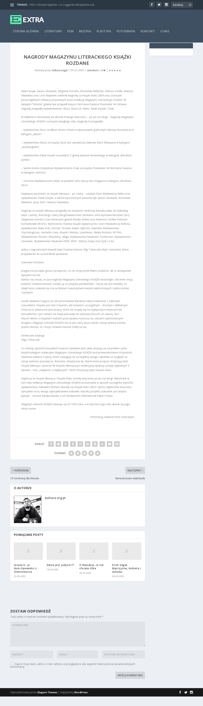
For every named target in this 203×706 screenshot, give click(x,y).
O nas (164, 34)
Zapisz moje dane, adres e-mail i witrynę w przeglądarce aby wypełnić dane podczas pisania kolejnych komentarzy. (72, 675)
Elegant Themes (47, 701)
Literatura (53, 34)
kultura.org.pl (59, 79)
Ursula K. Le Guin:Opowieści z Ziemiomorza (25, 578)
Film (70, 34)
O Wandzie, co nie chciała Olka (91, 576)
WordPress (81, 701)
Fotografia (126, 34)
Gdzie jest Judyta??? (60, 574)
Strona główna (26, 34)
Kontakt (148, 34)
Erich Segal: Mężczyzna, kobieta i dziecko (126, 578)
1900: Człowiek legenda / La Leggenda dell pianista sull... (62, 4)
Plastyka (104, 34)
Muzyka (85, 34)
